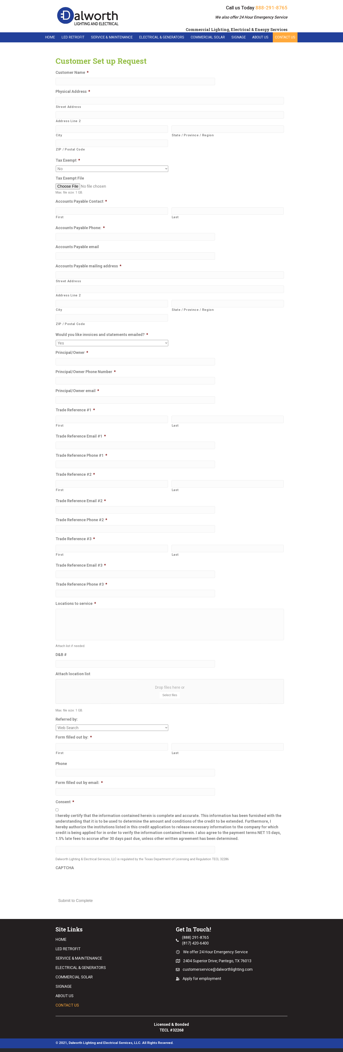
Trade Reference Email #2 (81, 501)
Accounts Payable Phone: (80, 228)
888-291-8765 (271, 7)
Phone (61, 767)
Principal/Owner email (77, 391)
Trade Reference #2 (75, 474)
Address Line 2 (68, 121)
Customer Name (72, 72)
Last (175, 217)
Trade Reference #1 (75, 410)
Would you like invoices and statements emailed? (102, 334)
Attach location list (73, 677)
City (59, 135)
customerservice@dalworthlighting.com (218, 973)
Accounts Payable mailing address (88, 266)
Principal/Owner (72, 353)
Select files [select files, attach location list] (169, 699)
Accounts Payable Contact (81, 201)
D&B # (61, 658)
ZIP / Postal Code (70, 150)
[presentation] (89, 885)
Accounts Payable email (77, 247)
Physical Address (73, 91)
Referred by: (67, 723)
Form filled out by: (74, 741)
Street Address (68, 107)
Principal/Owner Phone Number (86, 372)
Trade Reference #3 (75, 539)
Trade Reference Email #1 (81, 436)
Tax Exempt (68, 160)
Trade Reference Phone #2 (81, 520)
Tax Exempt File (70, 178)
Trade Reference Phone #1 (81, 455)
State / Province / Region (193, 135)
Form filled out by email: (79, 786)
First (59, 217)
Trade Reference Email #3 (81, 565)
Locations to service (76, 603)
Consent (65, 805)
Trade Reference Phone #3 (81, 584)
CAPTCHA (65, 871)
